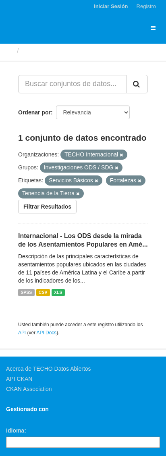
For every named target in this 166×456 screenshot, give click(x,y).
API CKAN (19, 379)
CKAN (19, 418)
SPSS (26, 292)
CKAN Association (29, 389)
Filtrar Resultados (47, 206)
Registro (146, 6)
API (22, 333)
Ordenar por (34, 112)
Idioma (15, 430)
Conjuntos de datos (57, 50)
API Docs (47, 333)
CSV (43, 292)
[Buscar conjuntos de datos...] (72, 84)
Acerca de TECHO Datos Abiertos (48, 368)
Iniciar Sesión (111, 6)
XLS (58, 292)
